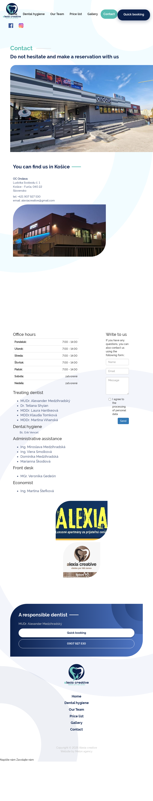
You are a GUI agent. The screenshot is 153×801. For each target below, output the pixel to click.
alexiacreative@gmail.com (38, 200)
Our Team (57, 14)
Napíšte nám (8, 759)
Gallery (92, 14)
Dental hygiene (34, 14)
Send (123, 420)
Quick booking (133, 14)
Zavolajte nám (25, 759)
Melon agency (83, 751)
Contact (109, 14)
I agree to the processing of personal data (119, 407)
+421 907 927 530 (28, 196)
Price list (76, 14)
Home (13, 14)
